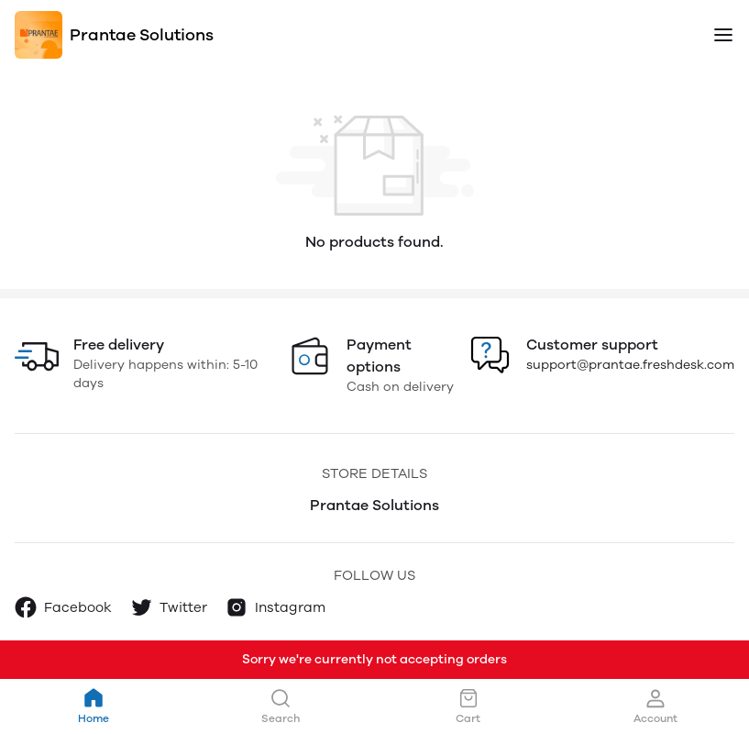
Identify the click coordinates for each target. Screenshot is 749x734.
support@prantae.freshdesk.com (630, 365)
